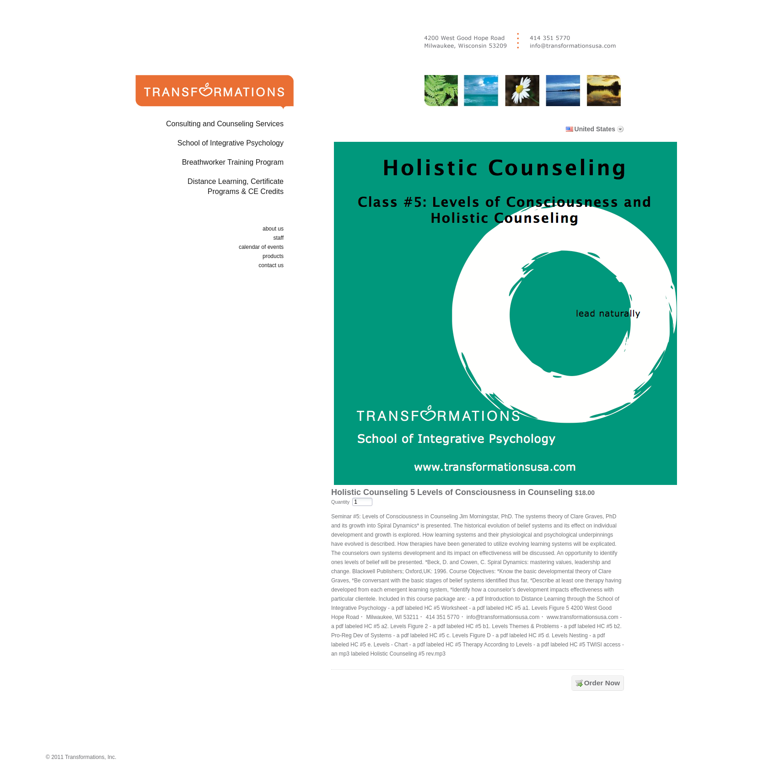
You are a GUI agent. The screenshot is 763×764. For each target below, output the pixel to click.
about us (273, 229)
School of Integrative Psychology (230, 143)
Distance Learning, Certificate (200, 188)
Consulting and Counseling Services (225, 124)
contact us (271, 265)
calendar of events (261, 247)
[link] (479, 724)
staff (279, 238)
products (273, 256)
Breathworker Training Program (233, 162)
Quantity (340, 502)
